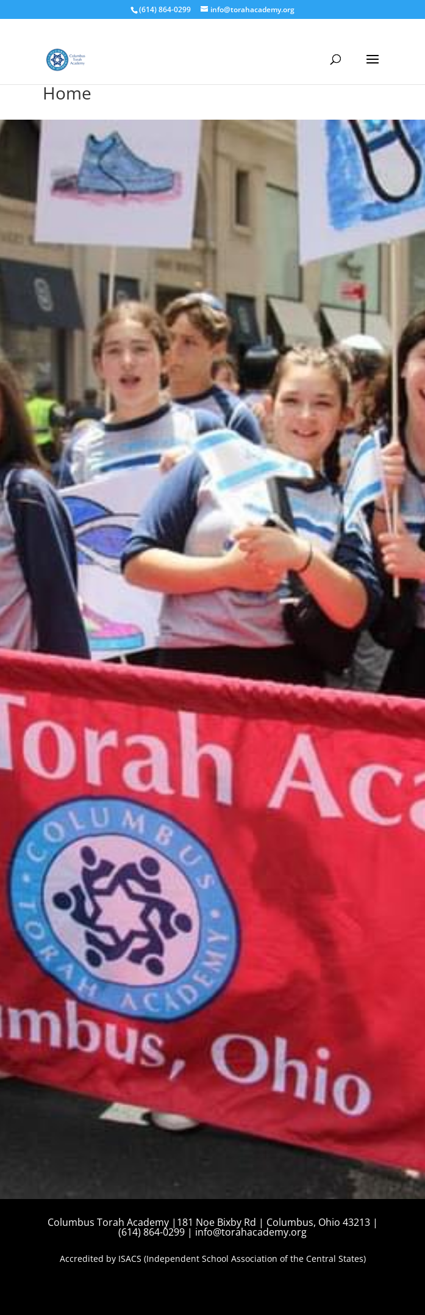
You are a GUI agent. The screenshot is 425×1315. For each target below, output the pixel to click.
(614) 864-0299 (165, 9)
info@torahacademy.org (251, 1232)
